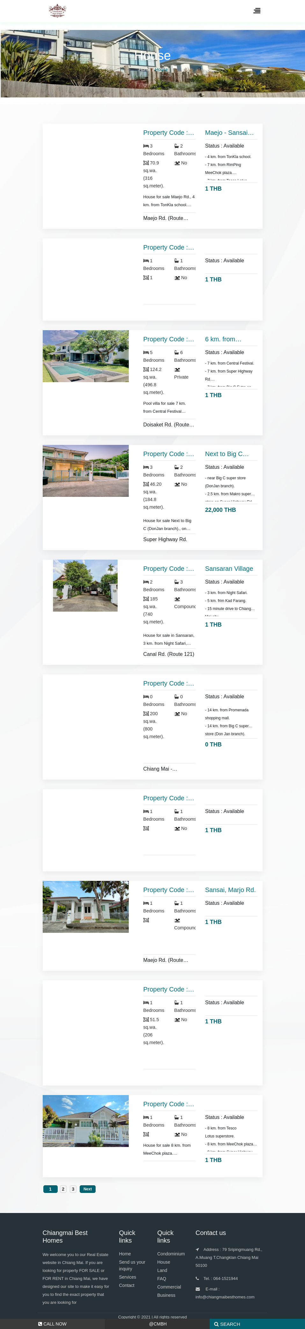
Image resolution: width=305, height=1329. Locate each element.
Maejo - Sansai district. (226, 133)
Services (127, 1277)
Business (166, 1295)
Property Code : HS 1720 (165, 683)
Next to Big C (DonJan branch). (230, 454)
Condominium (171, 1253)
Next (88, 1189)
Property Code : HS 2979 (165, 569)
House (163, 1262)
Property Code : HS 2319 (165, 1104)
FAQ (161, 1278)
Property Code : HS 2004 (165, 247)
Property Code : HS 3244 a (165, 339)
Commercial (169, 1286)
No (180, 162)
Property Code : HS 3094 (165, 454)
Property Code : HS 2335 (165, 989)
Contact (126, 1285)
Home (144, 69)
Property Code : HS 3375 (165, 133)
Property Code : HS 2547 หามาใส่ (167, 798)
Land (162, 1270)
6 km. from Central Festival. (228, 339)
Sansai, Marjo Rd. (230, 889)
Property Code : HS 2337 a (165, 890)
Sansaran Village (229, 568)
